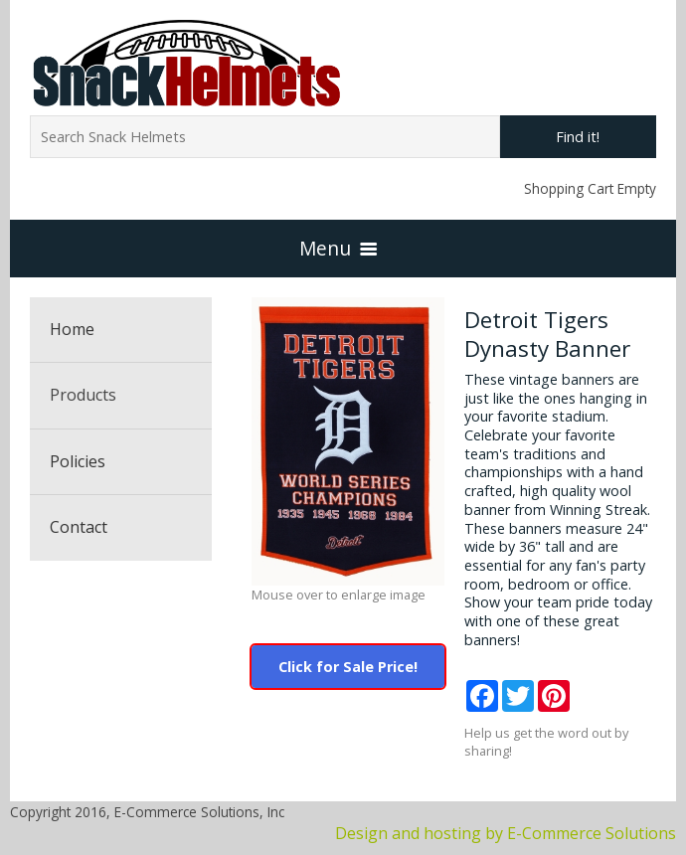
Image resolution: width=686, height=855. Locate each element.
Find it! (578, 136)
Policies (77, 461)
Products (83, 395)
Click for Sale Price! (348, 666)
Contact (78, 527)
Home (72, 329)
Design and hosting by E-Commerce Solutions (505, 833)
